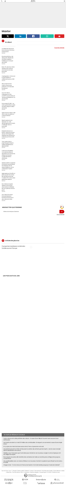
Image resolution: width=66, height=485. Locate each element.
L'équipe (15, 470)
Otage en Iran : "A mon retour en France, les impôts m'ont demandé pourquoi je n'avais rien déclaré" (31, 465)
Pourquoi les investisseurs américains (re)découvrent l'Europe (17, 247)
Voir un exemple (60, 214)
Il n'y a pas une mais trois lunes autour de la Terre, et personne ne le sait (23, 446)
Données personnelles (47, 470)
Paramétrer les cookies (59, 470)
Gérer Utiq (8, 472)
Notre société (21, 470)
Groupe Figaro (43, 472)
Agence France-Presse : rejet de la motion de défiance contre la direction (8, 114)
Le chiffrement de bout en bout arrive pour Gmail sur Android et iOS (8, 50)
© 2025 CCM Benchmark (54, 472)
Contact (32, 470)
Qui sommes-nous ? (7, 470)
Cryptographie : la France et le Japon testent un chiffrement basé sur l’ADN (8, 78)
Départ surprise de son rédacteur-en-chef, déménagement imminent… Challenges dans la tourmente (8, 123)
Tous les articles (59, 47)
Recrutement (38, 470)
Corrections (26, 472)
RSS (22, 472)
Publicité (27, 470)
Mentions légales (34, 472)
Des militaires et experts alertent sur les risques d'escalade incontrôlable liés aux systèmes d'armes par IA (8, 187)
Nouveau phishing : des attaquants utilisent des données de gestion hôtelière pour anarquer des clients (7, 59)
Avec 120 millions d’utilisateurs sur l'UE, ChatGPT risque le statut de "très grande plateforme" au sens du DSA (8, 95)
